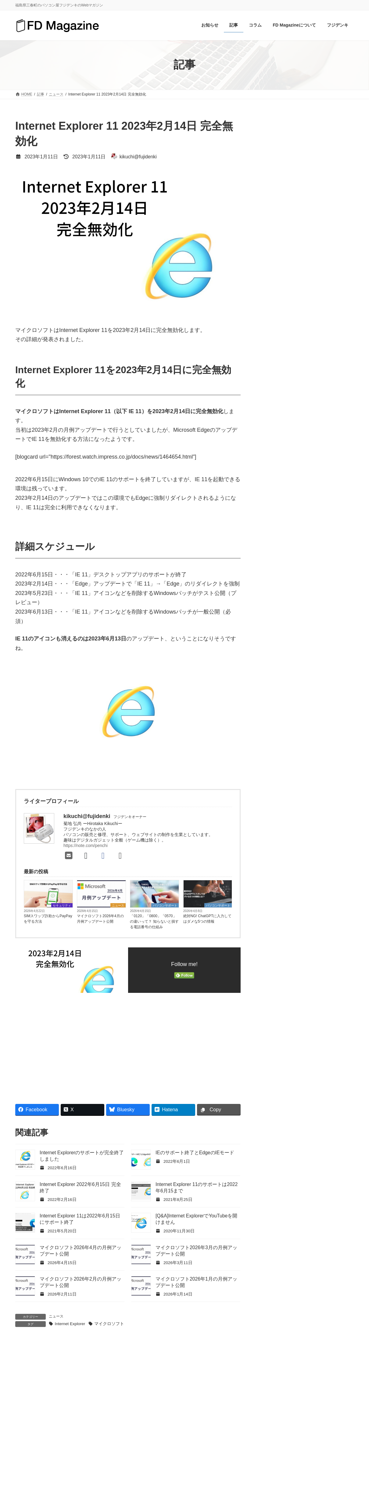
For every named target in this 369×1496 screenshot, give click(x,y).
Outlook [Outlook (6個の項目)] (273, 659)
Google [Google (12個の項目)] (272, 628)
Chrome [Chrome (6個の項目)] (301, 618)
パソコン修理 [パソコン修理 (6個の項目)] (323, 750)
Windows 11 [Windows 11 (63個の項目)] (277, 689)
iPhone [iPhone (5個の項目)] (313, 638)
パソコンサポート (165, 905)
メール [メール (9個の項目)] (334, 791)
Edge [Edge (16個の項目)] (324, 618)
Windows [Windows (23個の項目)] (332, 669)
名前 (24, 1476)
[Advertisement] (69, 1044)
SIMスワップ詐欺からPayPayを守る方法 (48, 919)
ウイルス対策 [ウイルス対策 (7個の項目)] (279, 710)
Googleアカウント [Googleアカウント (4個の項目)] (307, 628)
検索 (338, 405)
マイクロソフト (109, 1323)
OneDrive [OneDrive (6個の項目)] (331, 649)
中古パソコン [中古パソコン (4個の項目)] (279, 801)
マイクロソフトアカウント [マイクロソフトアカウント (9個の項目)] (291, 791)
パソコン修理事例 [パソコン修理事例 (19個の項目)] (283, 761)
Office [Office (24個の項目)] (306, 649)
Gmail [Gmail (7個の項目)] (344, 618)
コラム (272, 467)
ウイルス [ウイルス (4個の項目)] (310, 700)
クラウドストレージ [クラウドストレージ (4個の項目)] (321, 710)
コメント (29, 1385)
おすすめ (274, 440)
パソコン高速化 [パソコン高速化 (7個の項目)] (326, 761)
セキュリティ (62, 905)
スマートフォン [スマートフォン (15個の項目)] (281, 730)
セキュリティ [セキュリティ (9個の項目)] (319, 730)
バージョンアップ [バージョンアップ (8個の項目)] (283, 740)
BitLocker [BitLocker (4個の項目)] (274, 618)
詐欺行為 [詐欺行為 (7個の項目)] (274, 822)
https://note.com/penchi (85, 845)
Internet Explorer (70, 1323)
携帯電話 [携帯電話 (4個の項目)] (310, 801)
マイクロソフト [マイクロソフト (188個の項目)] (281, 781)
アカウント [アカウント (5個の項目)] (309, 689)
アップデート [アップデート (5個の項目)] (279, 700)
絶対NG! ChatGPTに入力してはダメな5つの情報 (207, 919)
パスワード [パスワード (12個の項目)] (321, 740)
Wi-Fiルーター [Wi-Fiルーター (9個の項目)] (299, 669)
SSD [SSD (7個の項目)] (295, 659)
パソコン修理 (279, 534)
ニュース (118, 905)
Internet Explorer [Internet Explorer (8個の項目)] (281, 638)
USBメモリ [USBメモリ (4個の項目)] (320, 659)
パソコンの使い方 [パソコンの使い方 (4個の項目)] (283, 750)
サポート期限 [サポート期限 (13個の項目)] (279, 720)
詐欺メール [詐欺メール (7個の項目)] (321, 811)
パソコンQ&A (279, 507)
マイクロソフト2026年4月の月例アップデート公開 (100, 919)
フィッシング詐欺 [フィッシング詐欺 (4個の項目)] (283, 771)
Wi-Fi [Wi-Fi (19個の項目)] (270, 669)
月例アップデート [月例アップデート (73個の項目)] (283, 811)
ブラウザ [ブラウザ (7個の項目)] (319, 771)
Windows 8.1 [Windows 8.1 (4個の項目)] (277, 679)
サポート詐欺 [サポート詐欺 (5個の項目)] (315, 720)
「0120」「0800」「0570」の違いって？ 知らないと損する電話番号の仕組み (154, 921)
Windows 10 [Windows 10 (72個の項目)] (311, 679)
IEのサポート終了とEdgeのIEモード (195, 1152)
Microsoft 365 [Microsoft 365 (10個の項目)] (278, 649)
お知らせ (274, 453)
